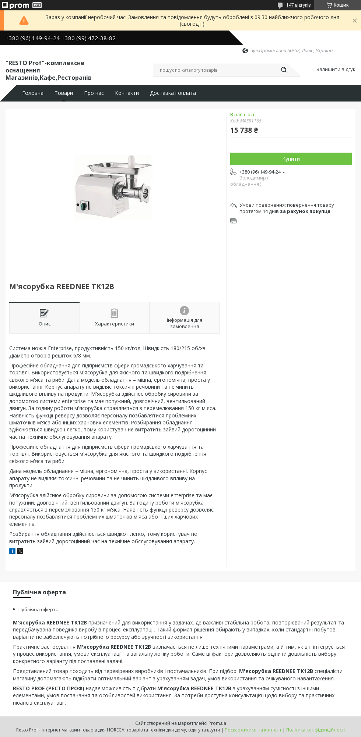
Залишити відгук (335, 69)
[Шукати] (283, 70)
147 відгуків (298, 5)
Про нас (94, 93)
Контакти (127, 93)
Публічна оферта (38, 609)
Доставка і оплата (173, 93)
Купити (291, 158)
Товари (64, 93)
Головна (32, 93)
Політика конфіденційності (315, 730)
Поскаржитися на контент (253, 730)
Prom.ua (217, 723)
